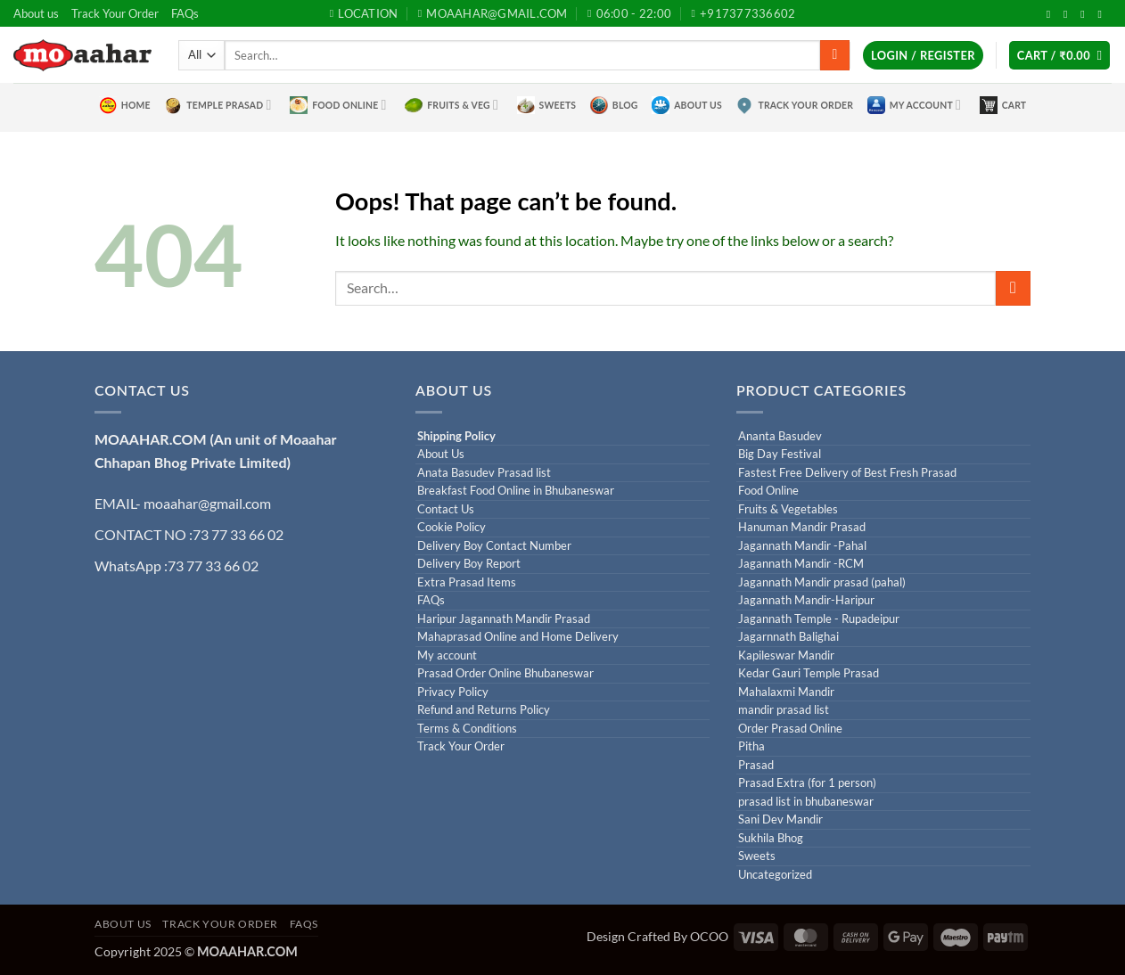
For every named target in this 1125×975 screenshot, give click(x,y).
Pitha (751, 746)
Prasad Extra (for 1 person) (807, 783)
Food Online (338, 105)
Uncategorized (775, 874)
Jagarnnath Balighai (788, 636)
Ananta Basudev (780, 436)
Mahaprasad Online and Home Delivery (518, 636)
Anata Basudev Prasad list (484, 472)
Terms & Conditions (467, 728)
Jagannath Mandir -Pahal (802, 546)
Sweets (547, 105)
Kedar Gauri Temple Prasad (808, 673)
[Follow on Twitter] (1068, 14)
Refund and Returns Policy (483, 710)
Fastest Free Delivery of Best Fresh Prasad (847, 472)
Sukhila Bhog (770, 838)
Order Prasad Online (790, 728)
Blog (614, 105)
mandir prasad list (783, 710)
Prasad (756, 765)
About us (36, 13)
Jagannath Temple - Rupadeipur (818, 619)
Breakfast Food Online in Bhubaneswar (515, 490)
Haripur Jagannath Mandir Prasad (503, 619)
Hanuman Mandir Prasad (802, 527)
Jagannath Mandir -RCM (801, 563)
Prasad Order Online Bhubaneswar (505, 673)
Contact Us (445, 509)
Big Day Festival (779, 454)
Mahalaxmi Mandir (786, 692)
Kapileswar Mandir (786, 655)
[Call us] (1102, 14)
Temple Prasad (217, 105)
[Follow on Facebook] (1052, 14)
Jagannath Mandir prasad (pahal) (822, 582)
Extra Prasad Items (466, 582)
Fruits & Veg (451, 105)
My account (447, 655)
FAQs (185, 13)
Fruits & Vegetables (788, 509)
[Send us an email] (1085, 14)
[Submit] (835, 55)
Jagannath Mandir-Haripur (806, 600)
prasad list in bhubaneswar (806, 801)
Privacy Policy (453, 692)
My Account (914, 105)
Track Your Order (115, 13)
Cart (1003, 105)
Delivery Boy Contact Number (494, 546)
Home (125, 105)
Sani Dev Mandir (780, 819)
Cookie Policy (451, 527)
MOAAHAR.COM (150, 438)
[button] (923, 55)
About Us (687, 105)
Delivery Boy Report (469, 563)
